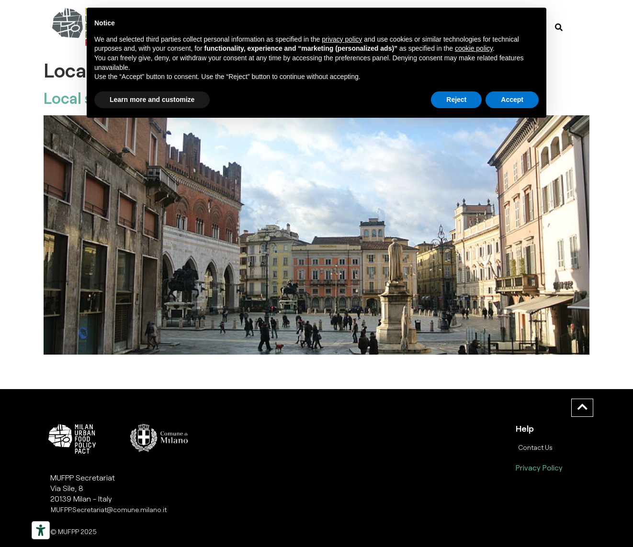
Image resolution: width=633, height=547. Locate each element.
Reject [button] (456, 99)
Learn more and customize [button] (152, 99)
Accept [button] (512, 99)
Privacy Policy (539, 467)
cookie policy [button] (474, 48)
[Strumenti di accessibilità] (41, 530)
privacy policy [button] (342, 39)
